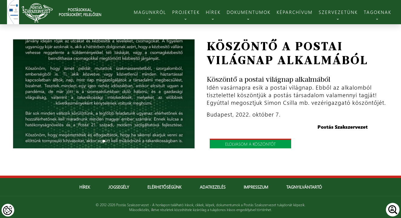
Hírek (84, 187)
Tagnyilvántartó (304, 187)
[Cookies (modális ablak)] (8, 210)
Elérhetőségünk (164, 187)
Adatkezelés (212, 187)
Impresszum (256, 187)
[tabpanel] (104, 93)
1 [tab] (104, 141)
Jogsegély (118, 187)
